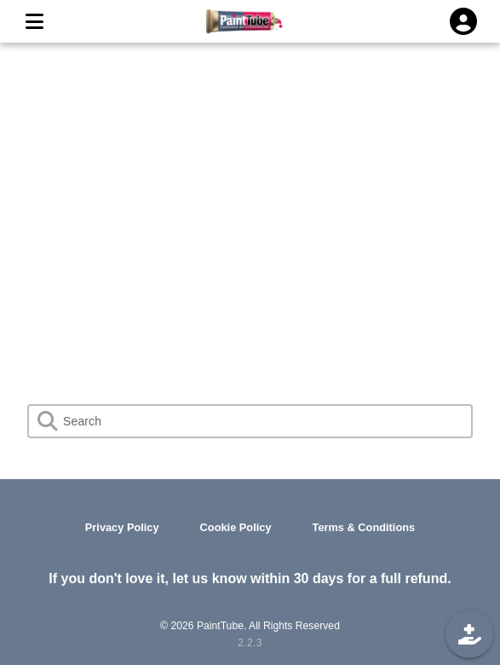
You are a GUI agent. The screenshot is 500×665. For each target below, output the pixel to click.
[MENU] (34, 21)
